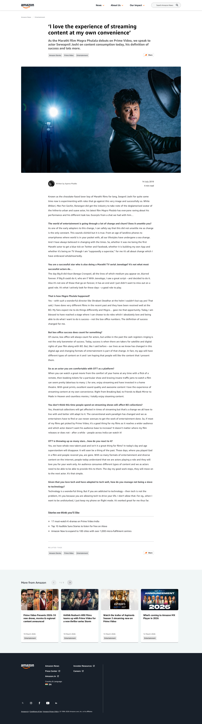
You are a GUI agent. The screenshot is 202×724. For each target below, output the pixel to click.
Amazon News (26, 17)
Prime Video (69, 55)
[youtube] (49, 703)
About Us (115, 5)
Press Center (52, 671)
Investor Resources (84, 666)
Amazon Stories (55, 55)
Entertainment (40, 17)
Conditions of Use (36, 711)
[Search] (165, 5)
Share (148, 55)
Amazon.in (52, 676)
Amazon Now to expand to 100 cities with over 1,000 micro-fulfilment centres (91, 531)
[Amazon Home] (27, 6)
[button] (103, 5)
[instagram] (33, 703)
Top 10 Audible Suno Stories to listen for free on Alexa (79, 526)
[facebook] (41, 703)
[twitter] (24, 703)
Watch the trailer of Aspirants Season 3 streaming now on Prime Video (118, 618)
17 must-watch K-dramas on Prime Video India (75, 521)
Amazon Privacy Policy (51, 711)
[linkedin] (58, 703)
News (99, 5)
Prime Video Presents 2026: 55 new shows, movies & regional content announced (39, 618)
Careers (78, 671)
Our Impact (136, 5)
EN (48, 684)
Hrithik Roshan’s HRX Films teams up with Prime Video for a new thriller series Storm (79, 618)
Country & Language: (53, 681)
